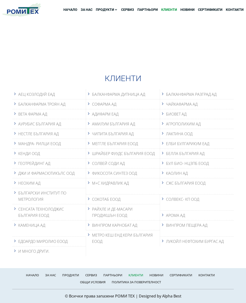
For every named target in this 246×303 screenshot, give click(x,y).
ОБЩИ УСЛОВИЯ (92, 282)
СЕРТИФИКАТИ (210, 10)
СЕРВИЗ (127, 10)
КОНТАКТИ (235, 10)
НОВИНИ (187, 10)
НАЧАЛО (70, 10)
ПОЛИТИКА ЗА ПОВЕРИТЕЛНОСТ (136, 282)
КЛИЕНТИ (169, 10)
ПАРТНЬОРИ (147, 10)
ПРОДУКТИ (105, 10)
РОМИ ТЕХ (125, 296)
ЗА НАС (86, 10)
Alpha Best (171, 296)
